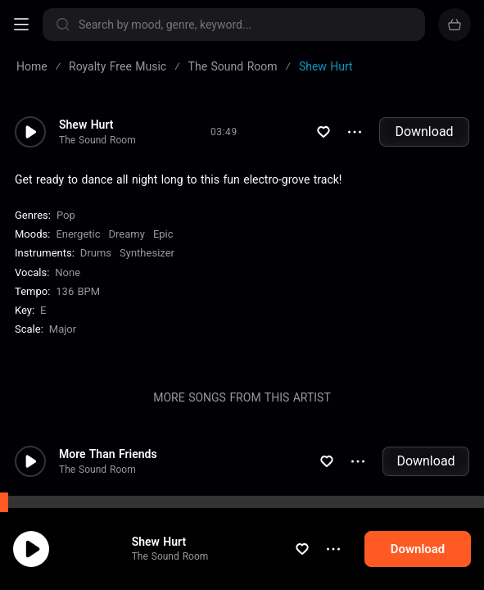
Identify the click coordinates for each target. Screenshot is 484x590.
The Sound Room (170, 556)
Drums (95, 253)
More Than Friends (108, 454)
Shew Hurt (159, 541)
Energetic (78, 234)
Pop (66, 215)
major (62, 329)
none (67, 272)
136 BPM (78, 291)
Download (424, 131)
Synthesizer (147, 253)
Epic (163, 234)
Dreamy (127, 234)
